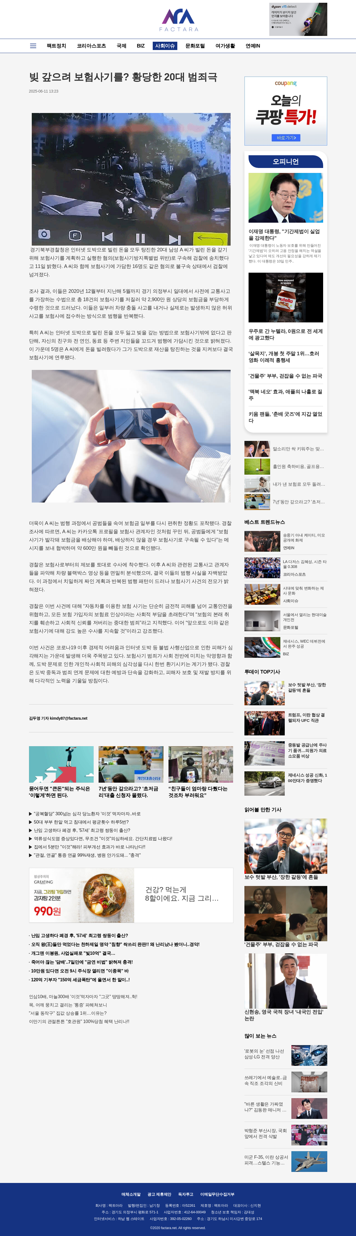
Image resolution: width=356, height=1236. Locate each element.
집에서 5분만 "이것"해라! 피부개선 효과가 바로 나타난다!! (90, 847)
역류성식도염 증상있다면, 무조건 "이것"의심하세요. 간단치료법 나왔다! (103, 838)
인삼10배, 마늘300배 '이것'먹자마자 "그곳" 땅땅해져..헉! (83, 996)
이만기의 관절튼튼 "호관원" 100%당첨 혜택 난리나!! (79, 1021)
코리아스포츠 (91, 46)
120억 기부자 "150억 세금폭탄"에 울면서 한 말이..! (80, 979)
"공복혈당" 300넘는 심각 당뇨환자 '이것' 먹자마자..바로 (87, 813)
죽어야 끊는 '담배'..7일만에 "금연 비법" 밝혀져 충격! (82, 962)
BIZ (141, 46)
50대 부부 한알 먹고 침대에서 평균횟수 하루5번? (81, 822)
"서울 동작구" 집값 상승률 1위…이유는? (68, 1013)
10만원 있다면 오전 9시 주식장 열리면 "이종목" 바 (80, 971)
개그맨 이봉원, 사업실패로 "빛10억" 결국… (73, 953)
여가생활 (225, 46)
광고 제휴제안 (159, 1194)
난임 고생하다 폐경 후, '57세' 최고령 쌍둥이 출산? (82, 830)
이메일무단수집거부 (217, 1194)
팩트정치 (56, 46)
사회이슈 (165, 46)
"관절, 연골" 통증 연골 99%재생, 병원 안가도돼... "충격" (87, 855)
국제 (121, 46)
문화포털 (195, 46)
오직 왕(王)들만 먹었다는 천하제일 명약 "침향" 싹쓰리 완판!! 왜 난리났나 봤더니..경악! (115, 944)
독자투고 (185, 1194)
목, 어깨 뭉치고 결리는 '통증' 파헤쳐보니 (68, 1005)
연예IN (253, 46)
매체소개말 (131, 1194)
